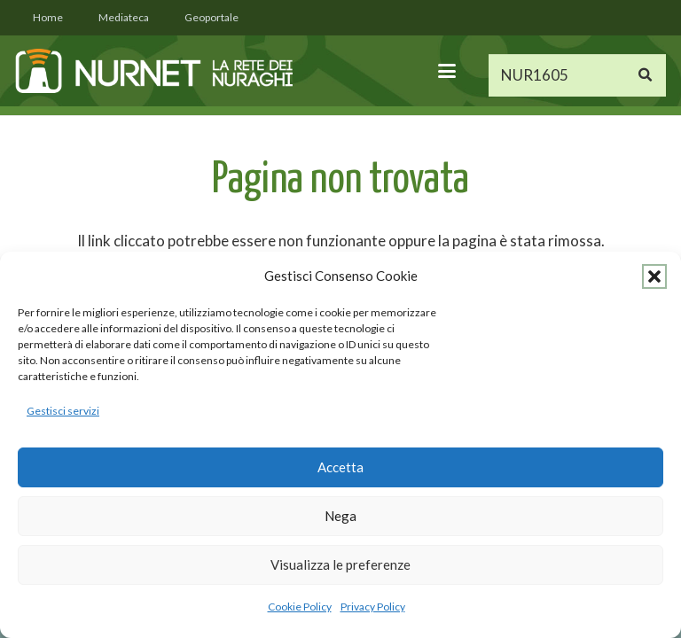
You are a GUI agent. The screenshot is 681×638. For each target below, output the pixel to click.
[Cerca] (644, 75)
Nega (340, 516)
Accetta (340, 467)
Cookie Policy (300, 606)
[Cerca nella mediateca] (577, 75)
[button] (654, 276)
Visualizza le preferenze (340, 564)
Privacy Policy (372, 606)
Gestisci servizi (63, 410)
